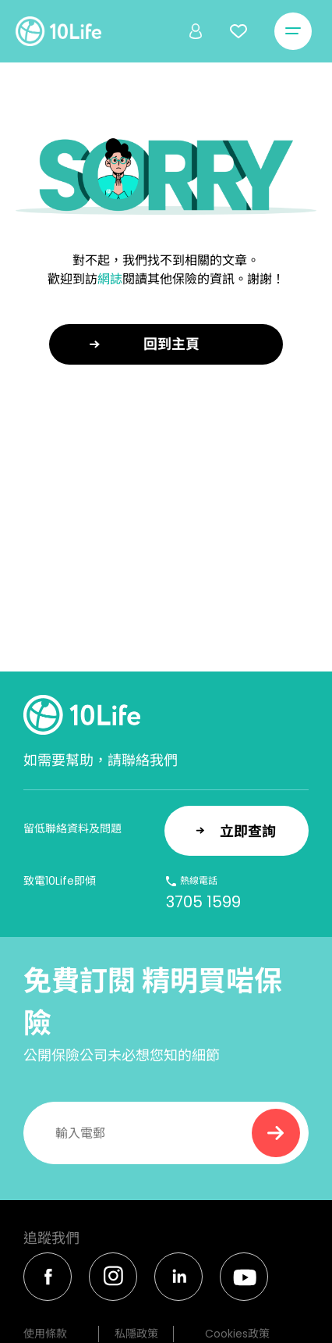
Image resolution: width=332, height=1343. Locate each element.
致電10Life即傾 (59, 881)
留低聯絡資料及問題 (72, 828)
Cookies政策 (237, 1333)
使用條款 (45, 1333)
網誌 (109, 279)
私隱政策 (136, 1333)
